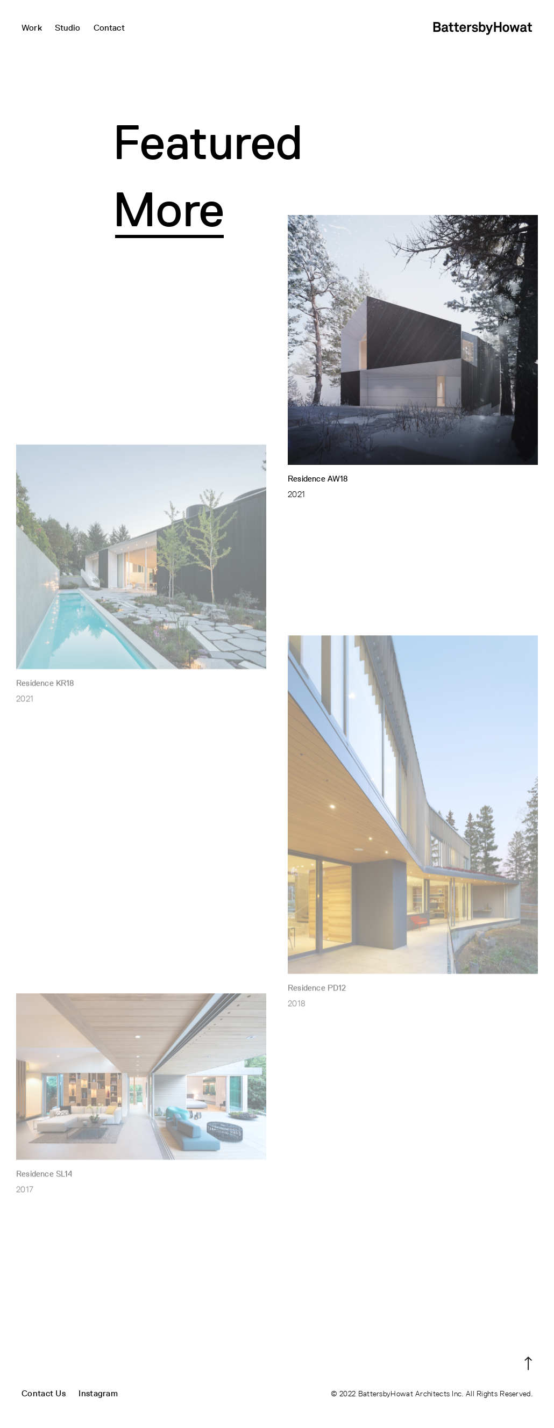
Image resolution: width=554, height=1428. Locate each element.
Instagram (98, 1393)
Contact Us (44, 1393)
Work (32, 28)
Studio (67, 28)
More (169, 209)
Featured (208, 142)
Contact (109, 28)
